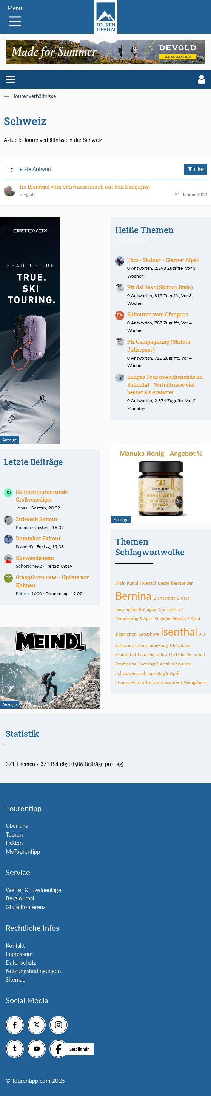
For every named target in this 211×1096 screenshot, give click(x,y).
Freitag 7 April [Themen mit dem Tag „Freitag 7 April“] (186, 618)
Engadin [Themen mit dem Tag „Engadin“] (162, 618)
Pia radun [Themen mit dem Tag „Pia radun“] (157, 654)
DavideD (24, 547)
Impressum (19, 953)
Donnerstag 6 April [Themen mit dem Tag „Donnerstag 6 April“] (133, 618)
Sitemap (15, 979)
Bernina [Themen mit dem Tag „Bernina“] (133, 595)
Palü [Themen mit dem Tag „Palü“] (142, 654)
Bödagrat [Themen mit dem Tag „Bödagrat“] (148, 609)
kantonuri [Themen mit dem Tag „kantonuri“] (124, 645)
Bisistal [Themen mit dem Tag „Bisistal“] (184, 598)
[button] (10, 79)
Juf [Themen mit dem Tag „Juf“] (202, 634)
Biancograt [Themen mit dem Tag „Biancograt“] (164, 598)
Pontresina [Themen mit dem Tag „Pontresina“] (125, 664)
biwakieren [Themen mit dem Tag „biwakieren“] (126, 609)
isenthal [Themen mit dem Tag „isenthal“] (179, 631)
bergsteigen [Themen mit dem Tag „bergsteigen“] (182, 583)
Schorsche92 (29, 566)
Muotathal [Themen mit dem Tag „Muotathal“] (125, 654)
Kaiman (23, 527)
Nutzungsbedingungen (33, 970)
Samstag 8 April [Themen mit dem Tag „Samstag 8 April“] (153, 664)
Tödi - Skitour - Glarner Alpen (163, 260)
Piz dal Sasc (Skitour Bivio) (160, 287)
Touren (14, 834)
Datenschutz (21, 962)
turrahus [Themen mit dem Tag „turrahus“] (154, 682)
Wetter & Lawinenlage (33, 889)
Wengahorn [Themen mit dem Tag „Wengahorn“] (195, 682)
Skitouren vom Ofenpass (157, 314)
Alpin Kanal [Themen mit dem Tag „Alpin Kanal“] (126, 583)
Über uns (17, 825)
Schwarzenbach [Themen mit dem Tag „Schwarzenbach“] (130, 673)
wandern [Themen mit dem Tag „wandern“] (173, 682)
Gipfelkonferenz (26, 906)
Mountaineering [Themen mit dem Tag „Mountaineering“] (152, 645)
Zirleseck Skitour (37, 519)
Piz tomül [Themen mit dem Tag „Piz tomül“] (195, 654)
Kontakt (15, 945)
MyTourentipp (23, 851)
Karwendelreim (35, 558)
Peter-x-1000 (29, 593)
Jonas (21, 508)
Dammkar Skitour (38, 538)
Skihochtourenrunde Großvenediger (42, 495)
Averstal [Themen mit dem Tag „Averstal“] (148, 583)
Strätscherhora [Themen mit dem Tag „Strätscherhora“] (129, 682)
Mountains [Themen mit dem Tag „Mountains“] (180, 645)
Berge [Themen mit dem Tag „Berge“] (163, 583)
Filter (195, 169)
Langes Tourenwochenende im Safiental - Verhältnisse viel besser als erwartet (165, 384)
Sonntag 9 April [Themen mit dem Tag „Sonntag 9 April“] (163, 673)
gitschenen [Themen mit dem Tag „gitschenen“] (126, 634)
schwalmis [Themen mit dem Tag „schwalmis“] (181, 664)
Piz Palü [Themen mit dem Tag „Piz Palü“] (177, 654)
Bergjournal (20, 898)
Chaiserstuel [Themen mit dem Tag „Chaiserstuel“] (171, 609)
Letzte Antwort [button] (34, 169)
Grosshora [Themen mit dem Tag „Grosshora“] (149, 634)
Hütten (14, 842)
